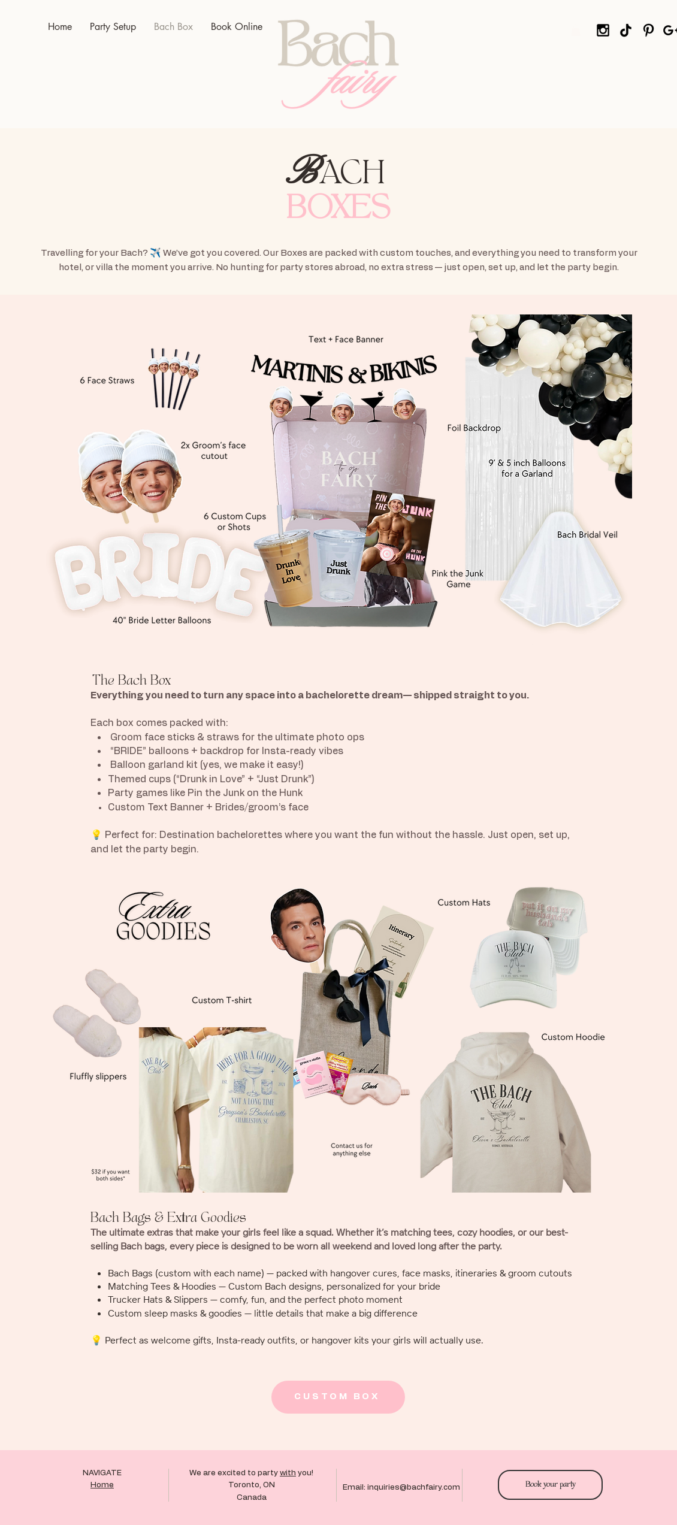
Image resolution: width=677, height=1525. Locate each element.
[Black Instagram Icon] (603, 30)
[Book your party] (550, 1485)
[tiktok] (625, 30)
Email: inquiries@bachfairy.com (401, 1487)
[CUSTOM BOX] (338, 1397)
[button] (576, 30)
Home (102, 1485)
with (288, 1473)
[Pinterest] (648, 30)
